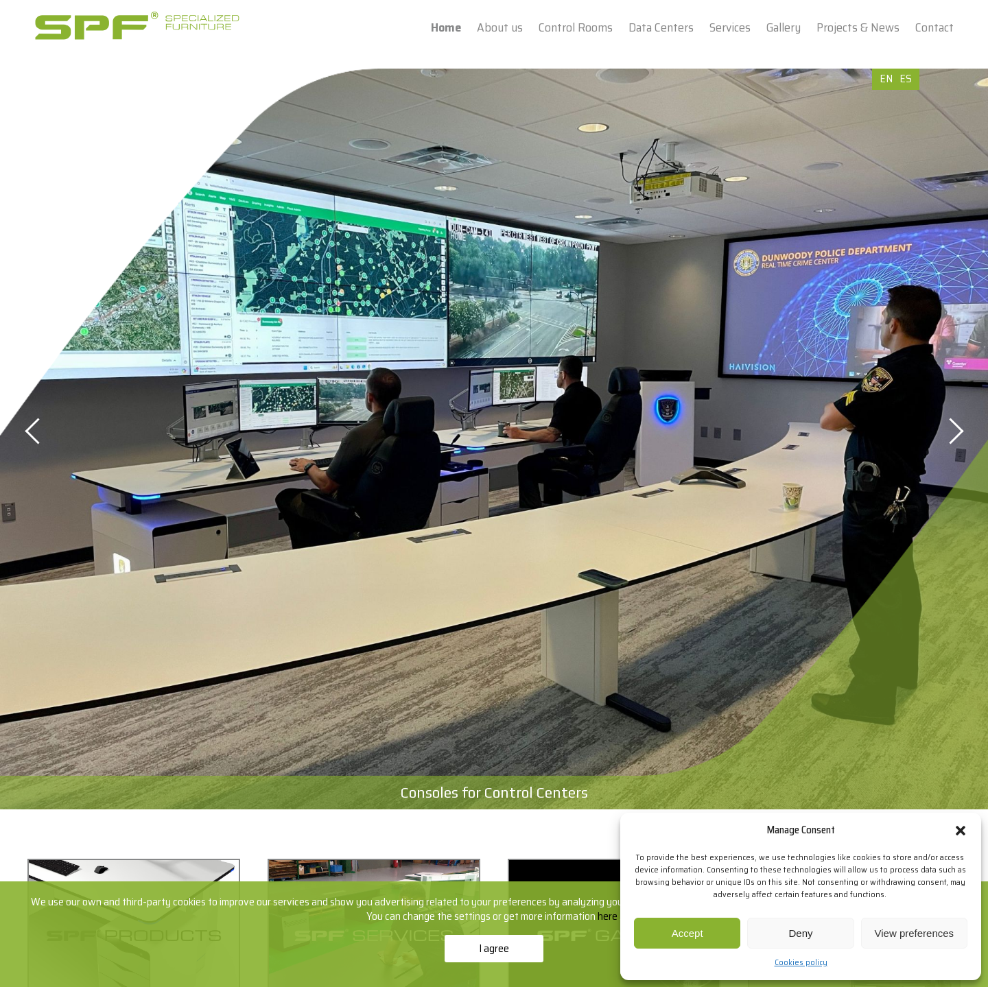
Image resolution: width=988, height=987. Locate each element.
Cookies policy (801, 961)
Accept (687, 933)
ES (905, 78)
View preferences (914, 933)
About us (500, 27)
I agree (494, 948)
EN (886, 78)
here (609, 916)
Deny (800, 933)
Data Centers (661, 27)
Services (730, 27)
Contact (934, 27)
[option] (494, 439)
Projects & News (857, 27)
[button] (960, 830)
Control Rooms (576, 27)
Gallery (783, 27)
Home (446, 27)
